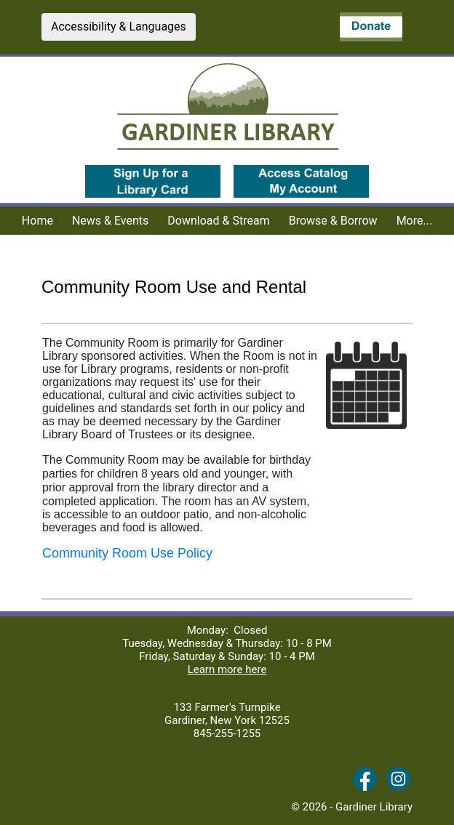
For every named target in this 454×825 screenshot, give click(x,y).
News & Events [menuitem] (110, 221)
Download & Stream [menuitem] (218, 221)
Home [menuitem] (37, 221)
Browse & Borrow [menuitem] (333, 221)
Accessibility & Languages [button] (118, 26)
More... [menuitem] (415, 221)
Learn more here (227, 669)
